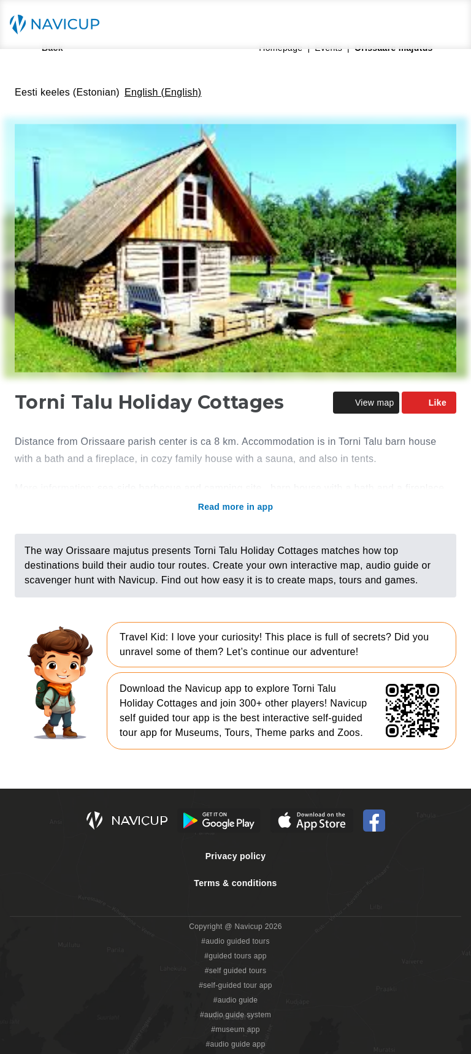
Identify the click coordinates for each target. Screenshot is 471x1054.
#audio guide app (235, 1044)
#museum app (235, 1029)
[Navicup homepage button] (59, 24)
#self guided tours (236, 970)
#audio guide (235, 1000)
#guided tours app (235, 956)
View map (366, 402)
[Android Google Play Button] (219, 820)
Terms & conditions (235, 883)
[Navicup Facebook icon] (374, 820)
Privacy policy (235, 856)
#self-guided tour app (235, 985)
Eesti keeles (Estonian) (67, 92)
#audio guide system (235, 1014)
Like (429, 402)
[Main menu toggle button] (449, 24)
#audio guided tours (235, 941)
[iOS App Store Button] (311, 820)
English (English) (163, 92)
